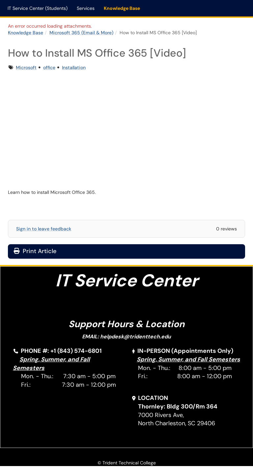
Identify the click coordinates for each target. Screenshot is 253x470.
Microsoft (26, 67)
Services (86, 8)
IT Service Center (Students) (38, 8)
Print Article (35, 251)
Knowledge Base (122, 8)
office (49, 67)
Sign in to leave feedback (43, 229)
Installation (74, 67)
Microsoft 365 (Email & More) (81, 33)
